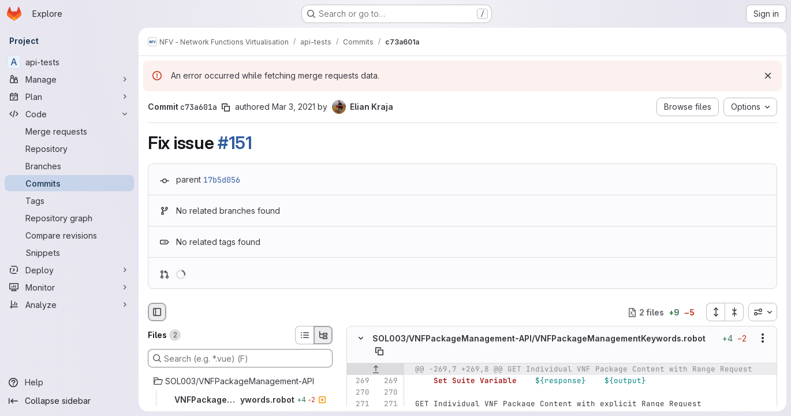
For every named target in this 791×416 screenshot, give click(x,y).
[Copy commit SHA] (226, 107)
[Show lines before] (375, 369)
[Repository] (69, 148)
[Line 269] (360, 381)
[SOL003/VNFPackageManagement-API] (240, 381)
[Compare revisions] (69, 235)
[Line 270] (360, 392)
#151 (235, 142)
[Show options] (763, 339)
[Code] (69, 114)
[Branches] (69, 166)
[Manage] (69, 79)
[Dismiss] (768, 76)
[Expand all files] (715, 312)
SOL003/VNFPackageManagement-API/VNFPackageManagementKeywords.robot (539, 338)
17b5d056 (221, 179)
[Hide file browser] (157, 312)
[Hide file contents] (361, 339)
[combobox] (762, 312)
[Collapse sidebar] (69, 401)
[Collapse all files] (734, 312)
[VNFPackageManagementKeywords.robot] (240, 400)
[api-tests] (69, 62)
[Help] (69, 382)
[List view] (304, 335)
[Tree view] (323, 335)
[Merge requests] (69, 131)
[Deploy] (69, 270)
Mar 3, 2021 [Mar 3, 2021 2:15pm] (293, 107)
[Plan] (69, 96)
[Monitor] (69, 287)
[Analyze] (69, 304)
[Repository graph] (69, 218)
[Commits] (69, 183)
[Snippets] (69, 252)
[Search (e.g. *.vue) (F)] (240, 358)
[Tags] (69, 200)
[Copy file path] (379, 351)
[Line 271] (360, 404)
